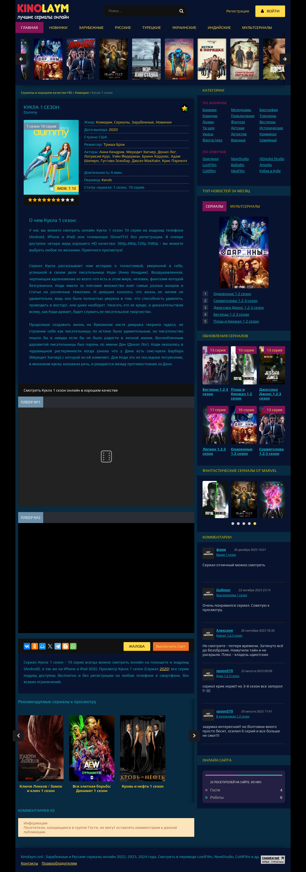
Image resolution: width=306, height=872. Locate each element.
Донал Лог (167, 152)
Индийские (219, 27)
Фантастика (212, 140)
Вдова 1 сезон (226, 554)
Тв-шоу (209, 128)
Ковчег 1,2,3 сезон (229, 635)
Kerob (107, 180)
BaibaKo (237, 165)
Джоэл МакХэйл (146, 160)
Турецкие (151, 27)
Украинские (184, 27)
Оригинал (211, 159)
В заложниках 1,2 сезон (232, 716)
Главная (29, 27)
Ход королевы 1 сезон (231, 595)
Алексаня (224, 630)
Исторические (271, 128)
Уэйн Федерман (126, 156)
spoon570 (224, 671)
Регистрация (237, 11)
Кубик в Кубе (270, 171)
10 (72, 199)
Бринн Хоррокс (155, 156)
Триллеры (267, 116)
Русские (123, 27)
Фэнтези (238, 122)
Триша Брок (114, 144)
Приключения (243, 116)
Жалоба (137, 646)
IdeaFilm (238, 171)
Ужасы (208, 134)
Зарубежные (143, 122)
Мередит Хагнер (141, 152)
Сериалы (122, 122)
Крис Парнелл (174, 160)
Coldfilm (209, 171)
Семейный (268, 140)
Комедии (104, 122)
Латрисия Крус (97, 156)
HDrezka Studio (271, 159)
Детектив (239, 134)
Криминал (268, 134)
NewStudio (240, 159)
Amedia (265, 165)
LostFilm (210, 165)
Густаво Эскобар (115, 160)
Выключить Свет (171, 646)
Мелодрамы (241, 110)
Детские (238, 128)
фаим (221, 550)
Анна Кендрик (111, 152)
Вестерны (267, 122)
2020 (113, 129)
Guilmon (223, 590)
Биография (268, 110)
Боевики (210, 110)
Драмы (208, 122)
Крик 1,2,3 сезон (227, 676)
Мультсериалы (257, 27)
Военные (238, 140)
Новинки (163, 122)
